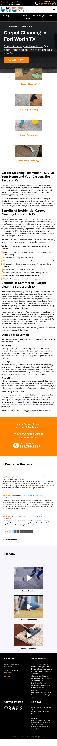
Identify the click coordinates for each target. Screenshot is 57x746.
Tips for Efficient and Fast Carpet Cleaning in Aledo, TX (41, 665)
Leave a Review (35, 729)
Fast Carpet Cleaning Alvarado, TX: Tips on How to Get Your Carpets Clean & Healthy (41, 686)
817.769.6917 (47, 4)
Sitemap (41, 737)
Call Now (16, 60)
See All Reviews (9, 539)
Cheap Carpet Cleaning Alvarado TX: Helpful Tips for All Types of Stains (41, 678)
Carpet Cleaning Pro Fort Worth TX (35, 477)
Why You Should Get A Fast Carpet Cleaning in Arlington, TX (41, 694)
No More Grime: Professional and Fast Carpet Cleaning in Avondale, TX (41, 671)
